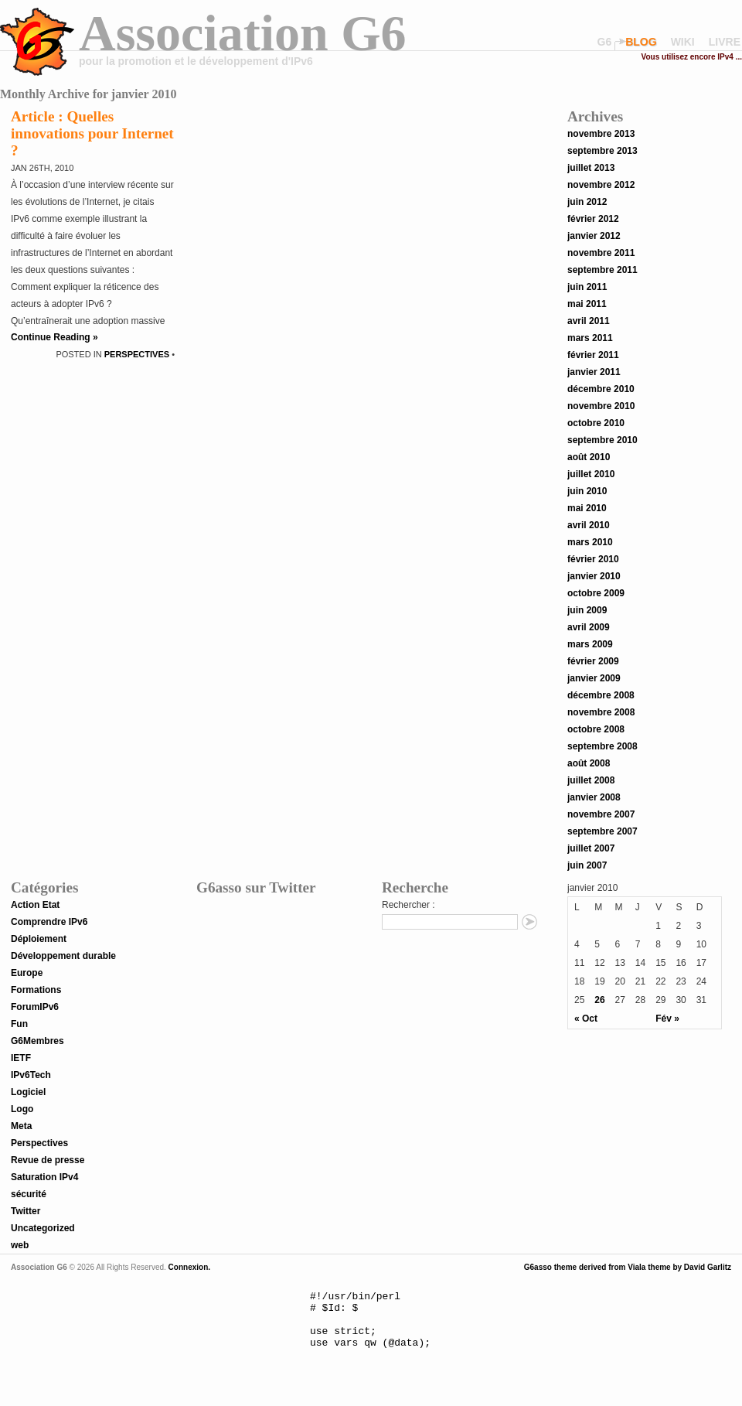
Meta (21, 1126)
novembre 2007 (601, 814)
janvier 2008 (594, 797)
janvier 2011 (594, 372)
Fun (19, 1024)
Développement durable (63, 955)
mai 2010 (587, 508)
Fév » (667, 1018)
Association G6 (243, 33)
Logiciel (28, 1092)
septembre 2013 (602, 150)
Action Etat (35, 904)
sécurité (28, 1194)
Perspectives (136, 354)
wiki (683, 42)
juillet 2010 (590, 474)
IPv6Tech (31, 1075)
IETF (21, 1058)
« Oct (585, 1018)
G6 (604, 42)
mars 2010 (590, 542)
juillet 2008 (590, 780)
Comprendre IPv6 (49, 921)
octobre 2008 (596, 729)
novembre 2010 (601, 406)
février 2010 (593, 559)
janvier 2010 (594, 576)
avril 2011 (588, 321)
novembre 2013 (601, 133)
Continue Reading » (54, 337)
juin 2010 (587, 491)
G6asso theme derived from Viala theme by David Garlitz (627, 1267)
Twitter (25, 1211)
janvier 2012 (594, 235)
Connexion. (188, 1267)
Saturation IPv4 (44, 1177)
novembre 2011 (601, 252)
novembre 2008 (601, 712)
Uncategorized (43, 1228)
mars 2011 (590, 338)
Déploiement (38, 938)
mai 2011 (587, 304)
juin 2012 (587, 201)
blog (640, 42)
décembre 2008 (601, 695)
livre (724, 42)
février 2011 (593, 355)
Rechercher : (408, 904)
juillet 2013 (590, 167)
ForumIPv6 (35, 1007)
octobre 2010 (596, 423)
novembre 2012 (601, 184)
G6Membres (37, 1041)
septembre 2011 (602, 269)
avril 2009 (588, 627)
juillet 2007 (590, 848)
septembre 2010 (602, 440)
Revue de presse (47, 1160)
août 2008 (588, 763)
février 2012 (593, 218)
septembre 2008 (602, 746)
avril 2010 (588, 525)
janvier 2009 (594, 678)
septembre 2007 (602, 831)
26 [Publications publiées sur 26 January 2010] (599, 1000)
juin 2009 (587, 610)
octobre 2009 (596, 593)
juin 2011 (587, 287)
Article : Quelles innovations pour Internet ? (92, 133)
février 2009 (593, 661)
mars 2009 (590, 644)
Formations (36, 990)
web (20, 1245)
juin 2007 (587, 865)
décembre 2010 (601, 389)
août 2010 (588, 457)
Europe (27, 972)
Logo (22, 1109)
